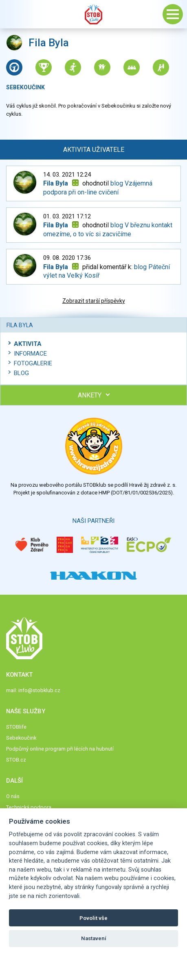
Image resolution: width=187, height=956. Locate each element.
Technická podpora (28, 807)
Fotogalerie (33, 363)
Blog (21, 373)
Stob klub (93, 14)
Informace (30, 353)
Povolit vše (93, 918)
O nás (13, 796)
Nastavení (93, 938)
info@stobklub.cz (39, 690)
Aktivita (28, 343)
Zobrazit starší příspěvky (93, 301)
